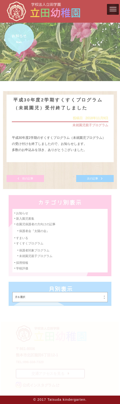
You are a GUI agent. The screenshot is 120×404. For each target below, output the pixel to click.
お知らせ (22, 213)
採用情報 (22, 262)
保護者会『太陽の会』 (34, 230)
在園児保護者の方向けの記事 (35, 224)
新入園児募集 (25, 218)
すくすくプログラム (29, 243)
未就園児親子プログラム (90, 125)
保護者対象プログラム (34, 250)
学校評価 (22, 268)
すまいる (22, 238)
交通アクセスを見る (50, 373)
